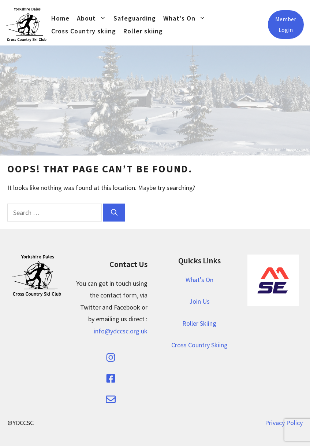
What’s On (186, 18)
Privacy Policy (284, 422)
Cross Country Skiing (199, 345)
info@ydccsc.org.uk (120, 331)
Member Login (285, 24)
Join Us (199, 301)
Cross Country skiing (83, 31)
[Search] (114, 213)
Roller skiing (143, 31)
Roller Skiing (199, 323)
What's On (199, 279)
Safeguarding (134, 18)
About (93, 18)
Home (60, 18)
